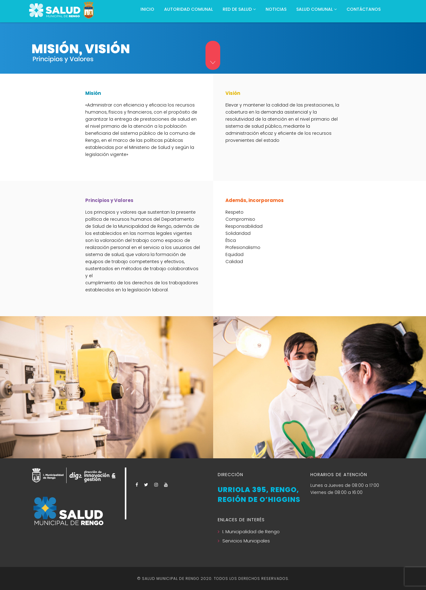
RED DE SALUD (239, 9)
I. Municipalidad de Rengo (251, 531)
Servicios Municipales (246, 541)
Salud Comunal (316, 9)
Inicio (147, 9)
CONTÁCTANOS (364, 9)
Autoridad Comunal (188, 9)
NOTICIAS (276, 9)
